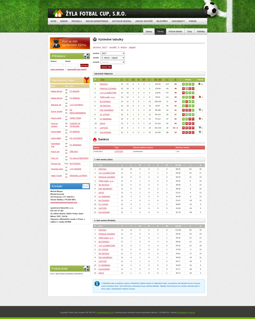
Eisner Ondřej (56, 111)
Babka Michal (56, 91)
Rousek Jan (56, 164)
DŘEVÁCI (74, 152)
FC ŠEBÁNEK (75, 145)
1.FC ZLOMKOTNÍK (108, 93)
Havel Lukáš (56, 118)
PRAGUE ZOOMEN (108, 88)
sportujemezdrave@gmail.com (63, 202)
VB (155, 80)
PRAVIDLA (77, 21)
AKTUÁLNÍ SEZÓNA (121, 21)
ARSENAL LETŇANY (78, 176)
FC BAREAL (75, 98)
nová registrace (57, 69)
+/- (167, 80)
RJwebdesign (182, 312)
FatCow (192, 312)
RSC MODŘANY (107, 110)
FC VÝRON (104, 114)
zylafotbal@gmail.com (105, 312)
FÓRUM (192, 21)
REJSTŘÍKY (162, 21)
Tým (102, 80)
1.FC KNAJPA (75, 169)
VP (133, 80)
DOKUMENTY (178, 21)
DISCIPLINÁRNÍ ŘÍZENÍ (97, 21)
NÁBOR (64, 21)
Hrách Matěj (56, 138)
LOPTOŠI (104, 128)
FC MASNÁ (74, 91)
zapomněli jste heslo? (77, 69)
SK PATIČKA (105, 106)
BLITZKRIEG (75, 164)
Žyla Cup (89, 13)
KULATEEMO (105, 132)
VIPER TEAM (75, 118)
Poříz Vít (54, 158)
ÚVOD (53, 21)
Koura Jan (55, 152)
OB (160, 80)
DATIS (102, 123)
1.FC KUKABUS (76, 105)
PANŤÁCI (104, 84)
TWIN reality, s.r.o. (107, 97)
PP (144, 80)
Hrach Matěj (56, 132)
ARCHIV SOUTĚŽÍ (144, 21)
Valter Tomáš (56, 176)
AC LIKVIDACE (76, 138)
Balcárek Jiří (56, 105)
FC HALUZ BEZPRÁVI (79, 158)
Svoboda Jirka (57, 169)
